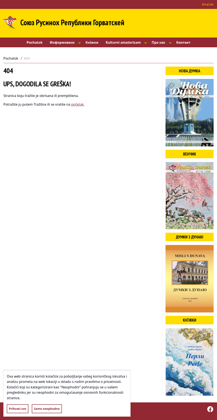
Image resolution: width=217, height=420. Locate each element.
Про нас (159, 42)
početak (77, 104)
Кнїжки (91, 42)
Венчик (189, 154)
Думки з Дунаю (189, 237)
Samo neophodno (47, 409)
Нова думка (189, 71)
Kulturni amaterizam (123, 42)
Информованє (62, 42)
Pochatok (35, 42)
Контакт (183, 42)
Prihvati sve (17, 409)
